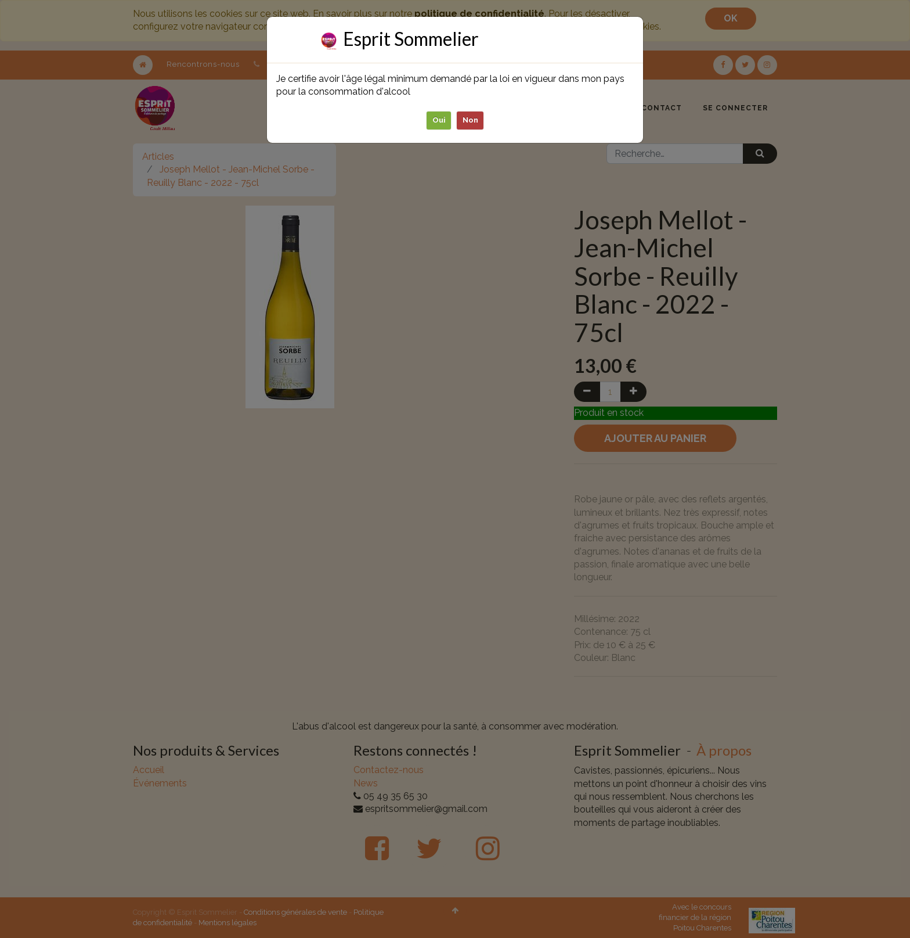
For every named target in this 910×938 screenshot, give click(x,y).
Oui (439, 120)
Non (470, 120)
